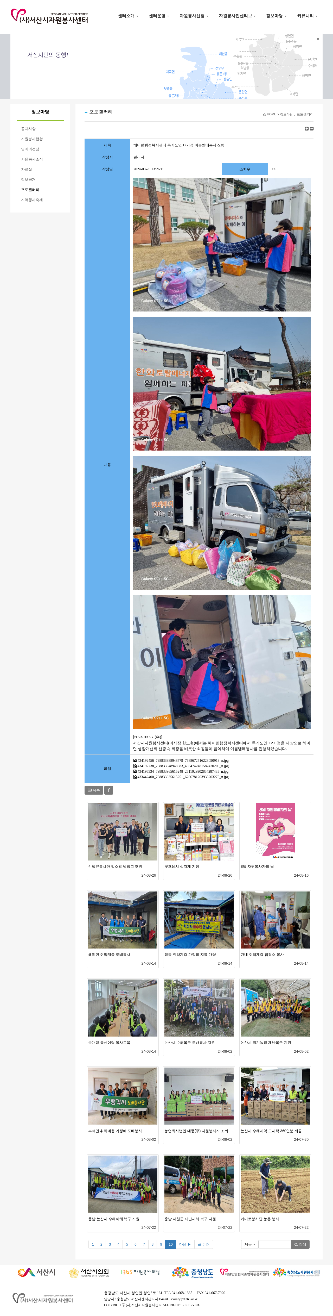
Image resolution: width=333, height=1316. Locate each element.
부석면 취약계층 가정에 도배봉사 (115, 1131)
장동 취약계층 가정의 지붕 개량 (190, 954)
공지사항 (28, 129)
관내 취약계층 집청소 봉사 (262, 954)
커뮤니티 (307, 15)
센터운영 (159, 15)
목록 (94, 790)
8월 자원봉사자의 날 (257, 866)
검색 (300, 1244)
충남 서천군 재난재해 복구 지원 (190, 1219)
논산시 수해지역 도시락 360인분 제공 (271, 1131)
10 (171, 1244)
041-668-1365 (182, 1293)
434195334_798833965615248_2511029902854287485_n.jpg (183, 772)
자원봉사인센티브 (237, 15)
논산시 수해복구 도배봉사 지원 (189, 1042)
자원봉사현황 (32, 139)
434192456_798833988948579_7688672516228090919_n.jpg (183, 761)
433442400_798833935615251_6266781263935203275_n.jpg (183, 777)
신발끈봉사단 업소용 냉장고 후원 (115, 866)
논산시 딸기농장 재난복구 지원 (266, 1042)
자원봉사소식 (32, 159)
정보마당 (276, 15)
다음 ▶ (185, 1244)
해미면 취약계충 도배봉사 (109, 954)
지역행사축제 (32, 200)
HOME (269, 114)
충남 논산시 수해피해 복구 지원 (114, 1219)
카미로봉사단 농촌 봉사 (260, 1219)
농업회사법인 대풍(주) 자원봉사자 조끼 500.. (200, 1131)
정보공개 (28, 180)
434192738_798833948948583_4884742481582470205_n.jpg (183, 766)
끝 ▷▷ (204, 1244)
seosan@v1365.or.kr (183, 1299)
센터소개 (128, 15)
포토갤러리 (30, 190)
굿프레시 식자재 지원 (181, 866)
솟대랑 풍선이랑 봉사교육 (109, 1042)
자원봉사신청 (194, 15)
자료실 (26, 169)
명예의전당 (30, 149)
